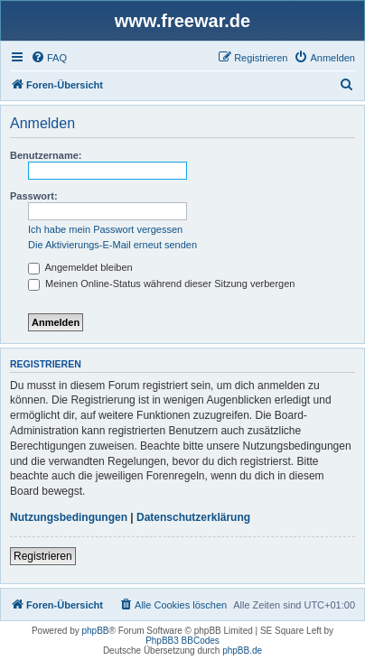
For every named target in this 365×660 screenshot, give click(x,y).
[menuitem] (49, 58)
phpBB (95, 631)
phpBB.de (242, 650)
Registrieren (43, 556)
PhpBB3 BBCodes (182, 641)
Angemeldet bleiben (80, 267)
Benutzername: (45, 155)
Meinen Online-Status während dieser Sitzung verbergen (161, 283)
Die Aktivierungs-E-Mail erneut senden (112, 244)
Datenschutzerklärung (193, 517)
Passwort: (34, 196)
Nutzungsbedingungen (68, 517)
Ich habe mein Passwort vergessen (105, 229)
